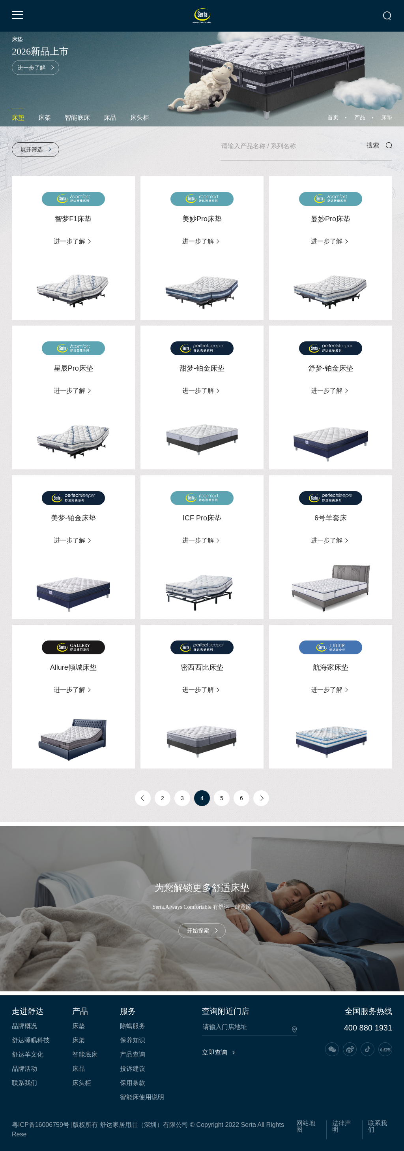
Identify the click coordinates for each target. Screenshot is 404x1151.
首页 (333, 118)
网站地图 (305, 1126)
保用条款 (132, 1083)
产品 (359, 118)
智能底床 (77, 117)
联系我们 (24, 1083)
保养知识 (132, 1040)
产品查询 (132, 1054)
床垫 (18, 117)
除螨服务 (132, 1026)
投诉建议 (132, 1069)
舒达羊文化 (27, 1054)
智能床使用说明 (142, 1097)
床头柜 (139, 117)
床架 (44, 117)
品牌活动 (24, 1069)
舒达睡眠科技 (31, 1040)
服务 (128, 1011)
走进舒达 (27, 1011)
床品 (110, 117)
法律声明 (341, 1126)
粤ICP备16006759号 (40, 1124)
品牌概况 (24, 1026)
